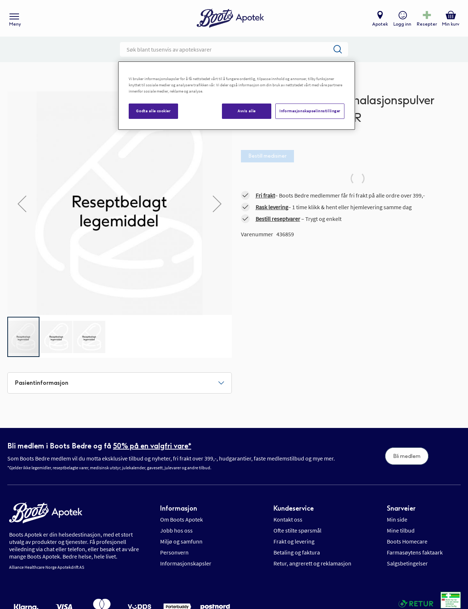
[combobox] (234, 49)
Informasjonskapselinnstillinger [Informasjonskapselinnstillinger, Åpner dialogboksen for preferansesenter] (309, 110)
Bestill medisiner (267, 156)
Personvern (174, 552)
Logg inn (402, 24)
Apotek (380, 24)
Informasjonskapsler (185, 563)
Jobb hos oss (176, 530)
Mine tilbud (401, 530)
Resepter (427, 24)
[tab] (119, 383)
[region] (236, 95)
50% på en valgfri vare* (152, 445)
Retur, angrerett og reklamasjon (312, 563)
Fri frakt (265, 195)
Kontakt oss (287, 519)
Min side (397, 519)
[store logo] (230, 18)
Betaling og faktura (296, 552)
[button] (22, 203)
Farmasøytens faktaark (415, 552)
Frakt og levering (293, 541)
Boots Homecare (407, 541)
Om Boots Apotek (181, 519)
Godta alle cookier (153, 110)
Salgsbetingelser (407, 563)
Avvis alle (247, 110)
